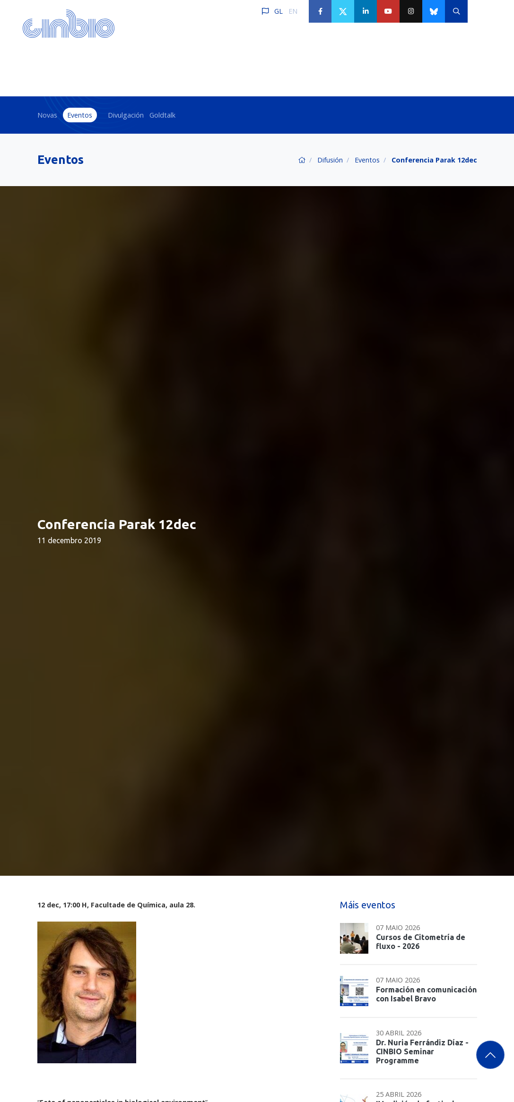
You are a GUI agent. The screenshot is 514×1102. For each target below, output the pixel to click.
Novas (47, 115)
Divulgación (126, 115)
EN (292, 11)
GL (278, 11)
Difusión (330, 159)
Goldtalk (162, 115)
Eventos (79, 115)
